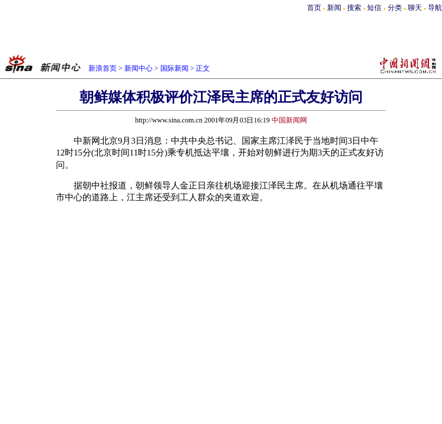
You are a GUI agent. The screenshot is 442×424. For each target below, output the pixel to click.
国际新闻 (174, 68)
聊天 (415, 8)
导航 (435, 8)
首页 (314, 8)
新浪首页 (102, 68)
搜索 (355, 8)
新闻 (334, 8)
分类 (395, 8)
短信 (374, 8)
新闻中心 (138, 68)
